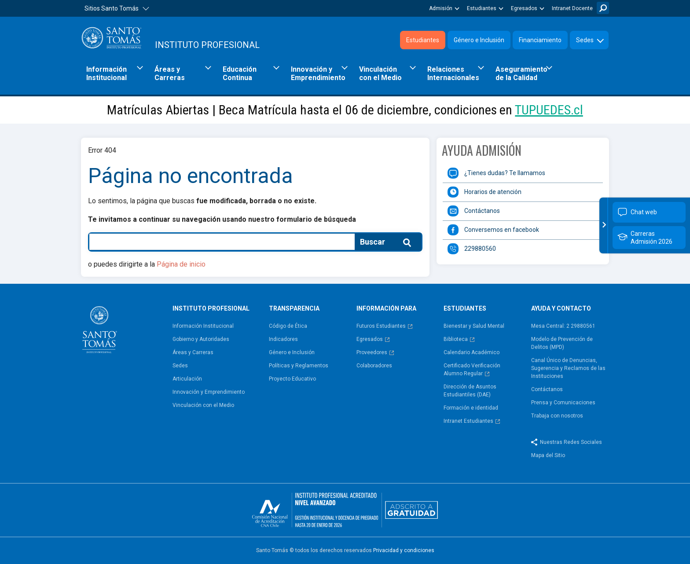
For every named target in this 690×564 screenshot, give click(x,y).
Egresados (524, 8)
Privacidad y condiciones (403, 550)
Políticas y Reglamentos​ (298, 366)
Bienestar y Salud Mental (474, 326)
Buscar (603, 8)
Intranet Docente (572, 8)
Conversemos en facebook (501, 229)
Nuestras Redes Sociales (571, 442)
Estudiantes (481, 8)
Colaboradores (374, 366)
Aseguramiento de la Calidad (521, 73)
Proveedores (371, 352)
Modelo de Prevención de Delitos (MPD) (562, 343)
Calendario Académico (471, 352)
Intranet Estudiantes (468, 421)
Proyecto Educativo (292, 379)
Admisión (440, 8)
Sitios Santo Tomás (111, 8)
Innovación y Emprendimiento (318, 73)
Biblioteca (456, 339)
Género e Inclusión (479, 40)
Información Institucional (106, 73)
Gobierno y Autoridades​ (200, 339)
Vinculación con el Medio (380, 73)
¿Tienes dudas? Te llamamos (504, 172)
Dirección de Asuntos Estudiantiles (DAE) (470, 391)
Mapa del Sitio (548, 455)
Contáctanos (482, 210)
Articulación (187, 379)
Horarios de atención (492, 191)
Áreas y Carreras (169, 73)
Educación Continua (240, 73)
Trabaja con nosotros (557, 416)
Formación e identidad (471, 408)
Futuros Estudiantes (381, 326)
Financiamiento (540, 40)
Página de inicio (181, 264)
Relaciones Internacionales (453, 73)
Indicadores (283, 339)
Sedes (585, 40)
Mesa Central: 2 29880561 (563, 326)
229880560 (480, 248)
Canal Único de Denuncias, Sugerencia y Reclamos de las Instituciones (568, 368)
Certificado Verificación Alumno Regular (472, 370)
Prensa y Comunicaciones (563, 402)
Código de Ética (288, 326)
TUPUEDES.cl (549, 109)
